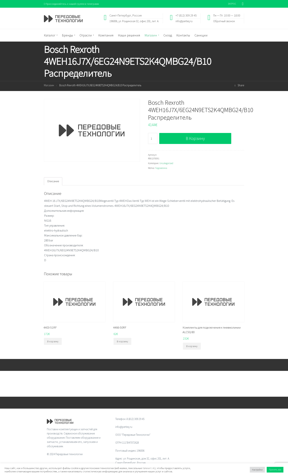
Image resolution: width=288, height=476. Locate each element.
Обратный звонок (224, 21)
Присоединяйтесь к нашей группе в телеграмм (72, 3)
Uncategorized (166, 163)
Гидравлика (161, 168)
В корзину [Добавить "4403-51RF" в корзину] (52, 341)
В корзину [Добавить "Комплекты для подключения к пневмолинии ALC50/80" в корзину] (191, 346)
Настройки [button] (257, 469)
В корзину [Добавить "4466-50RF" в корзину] (122, 341)
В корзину (195, 138)
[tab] (53, 181)
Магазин (49, 85)
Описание (53, 181)
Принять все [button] (275, 469)
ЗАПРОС (232, 3)
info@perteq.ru (184, 21)
